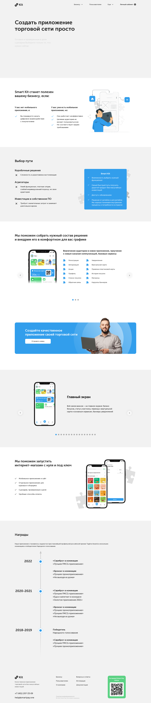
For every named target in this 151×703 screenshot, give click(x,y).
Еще (111, 4)
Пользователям (95, 4)
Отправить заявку (38, 341)
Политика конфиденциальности (65, 696)
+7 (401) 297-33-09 (24, 693)
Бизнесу (78, 4)
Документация (82, 685)
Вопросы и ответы (83, 677)
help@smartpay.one (24, 697)
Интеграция (80, 681)
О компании (60, 685)
